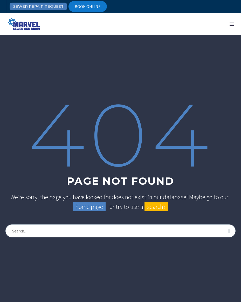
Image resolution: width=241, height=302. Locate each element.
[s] (120, 230)
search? (156, 207)
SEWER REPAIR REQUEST (38, 6)
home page (89, 207)
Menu (232, 24)
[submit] (229, 230)
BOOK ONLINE (88, 6)
